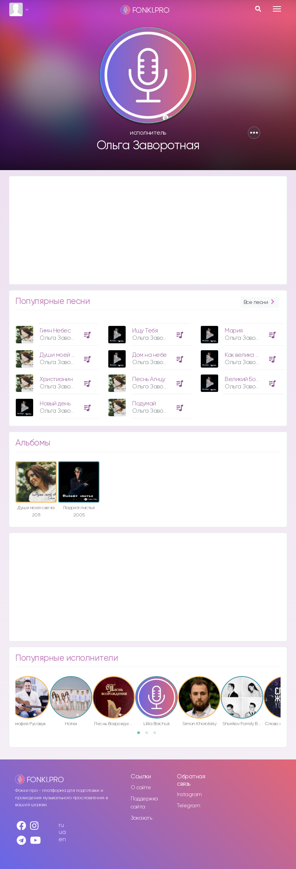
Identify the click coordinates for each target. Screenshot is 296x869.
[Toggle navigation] (277, 9)
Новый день (55, 404)
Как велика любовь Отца (258, 355)
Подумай (144, 404)
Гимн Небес (55, 331)
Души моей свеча (63, 355)
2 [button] (149, 735)
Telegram (188, 805)
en (62, 839)
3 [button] (157, 735)
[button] (254, 132)
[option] (56, 368)
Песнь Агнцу (148, 379)
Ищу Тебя (145, 331)
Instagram (189, 794)
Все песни (260, 303)
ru (61, 825)
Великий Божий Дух (251, 379)
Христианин (56, 379)
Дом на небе (149, 355)
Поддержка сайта (144, 803)
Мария (234, 331)
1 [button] (141, 735)
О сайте (141, 787)
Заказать (141, 818)
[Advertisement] (148, 230)
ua (62, 832)
